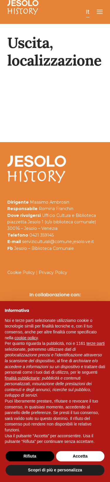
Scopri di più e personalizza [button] (55, 470)
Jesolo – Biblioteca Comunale (44, 248)
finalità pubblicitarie (22, 378)
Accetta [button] (80, 456)
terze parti (96, 343)
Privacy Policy (53, 272)
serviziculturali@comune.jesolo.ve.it (58, 241)
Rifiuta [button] (29, 456)
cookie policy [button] (26, 337)
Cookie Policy (21, 272)
